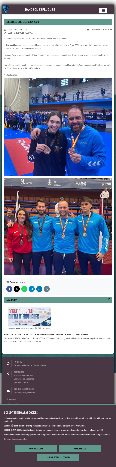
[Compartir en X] (17, 289)
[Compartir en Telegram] (32, 289)
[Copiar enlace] (47, 289)
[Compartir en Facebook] (9, 289)
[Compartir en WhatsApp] (24, 289)
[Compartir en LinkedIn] (39, 289)
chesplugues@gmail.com (24, 392)
